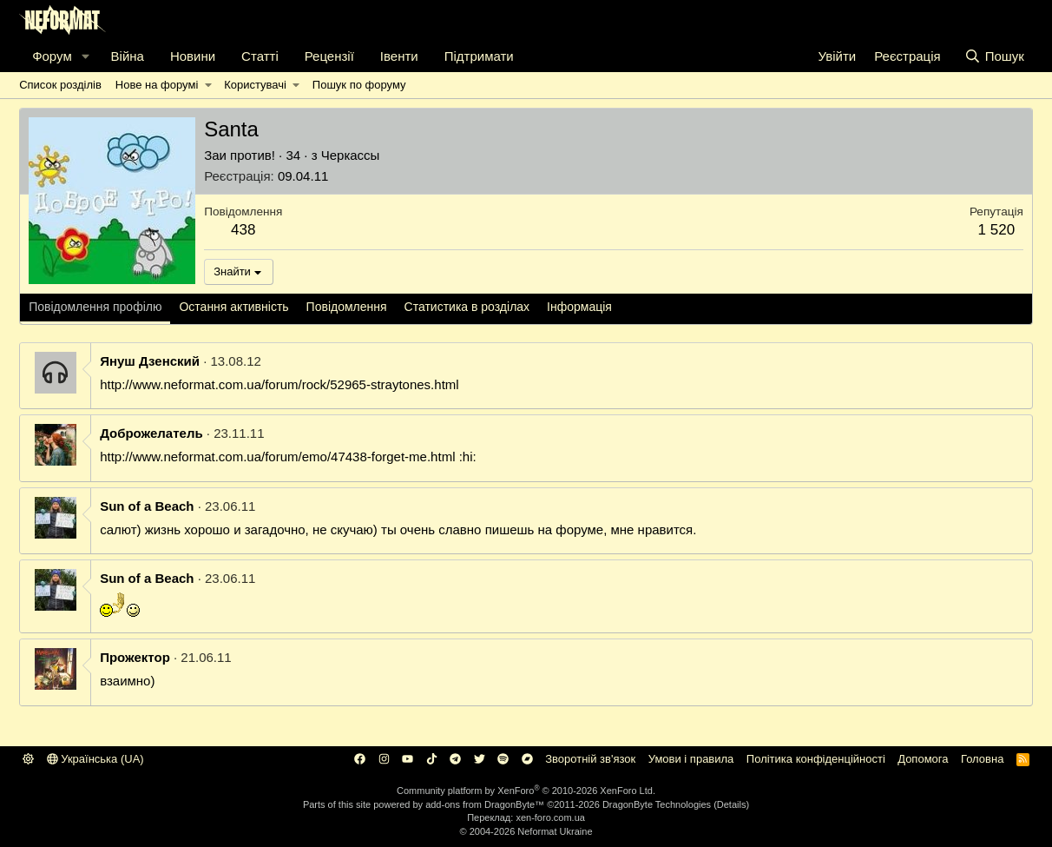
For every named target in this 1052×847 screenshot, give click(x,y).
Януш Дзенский (150, 361)
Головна (982, 758)
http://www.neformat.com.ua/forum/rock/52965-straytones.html (279, 384)
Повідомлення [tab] (346, 307)
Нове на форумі (156, 84)
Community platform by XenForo (526, 790)
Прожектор (135, 657)
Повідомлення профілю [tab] (95, 307)
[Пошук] (994, 56)
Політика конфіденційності (815, 758)
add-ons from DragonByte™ (484, 804)
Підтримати (479, 56)
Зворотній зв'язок (590, 758)
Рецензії (329, 56)
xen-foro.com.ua (550, 817)
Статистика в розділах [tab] (467, 307)
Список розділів (60, 84)
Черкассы (350, 155)
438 (243, 230)
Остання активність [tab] (233, 307)
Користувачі (255, 84)
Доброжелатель (151, 433)
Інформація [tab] (579, 307)
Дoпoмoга (922, 758)
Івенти (399, 56)
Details (731, 804)
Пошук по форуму (359, 84)
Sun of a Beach (147, 506)
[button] (86, 56)
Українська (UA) (95, 758)
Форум (52, 56)
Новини (192, 56)
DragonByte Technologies (656, 804)
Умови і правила (691, 758)
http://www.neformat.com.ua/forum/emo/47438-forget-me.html (277, 456)
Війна (127, 56)
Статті (260, 56)
